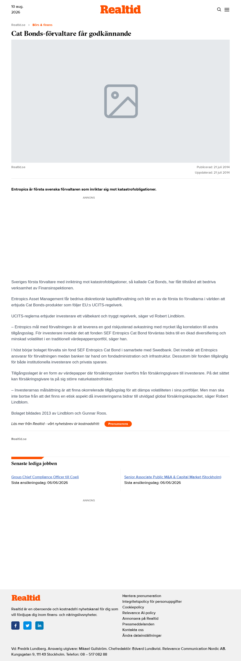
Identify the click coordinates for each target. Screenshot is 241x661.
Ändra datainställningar (141, 635)
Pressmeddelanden (138, 624)
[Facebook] (15, 625)
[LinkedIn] (39, 625)
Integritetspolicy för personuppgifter (152, 601)
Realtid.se (18, 25)
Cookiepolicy (133, 607)
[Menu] (227, 9)
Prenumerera (118, 424)
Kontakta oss (133, 630)
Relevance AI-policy (139, 613)
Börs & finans (42, 25)
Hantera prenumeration (141, 596)
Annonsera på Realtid (140, 618)
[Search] (219, 9)
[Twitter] (27, 625)
